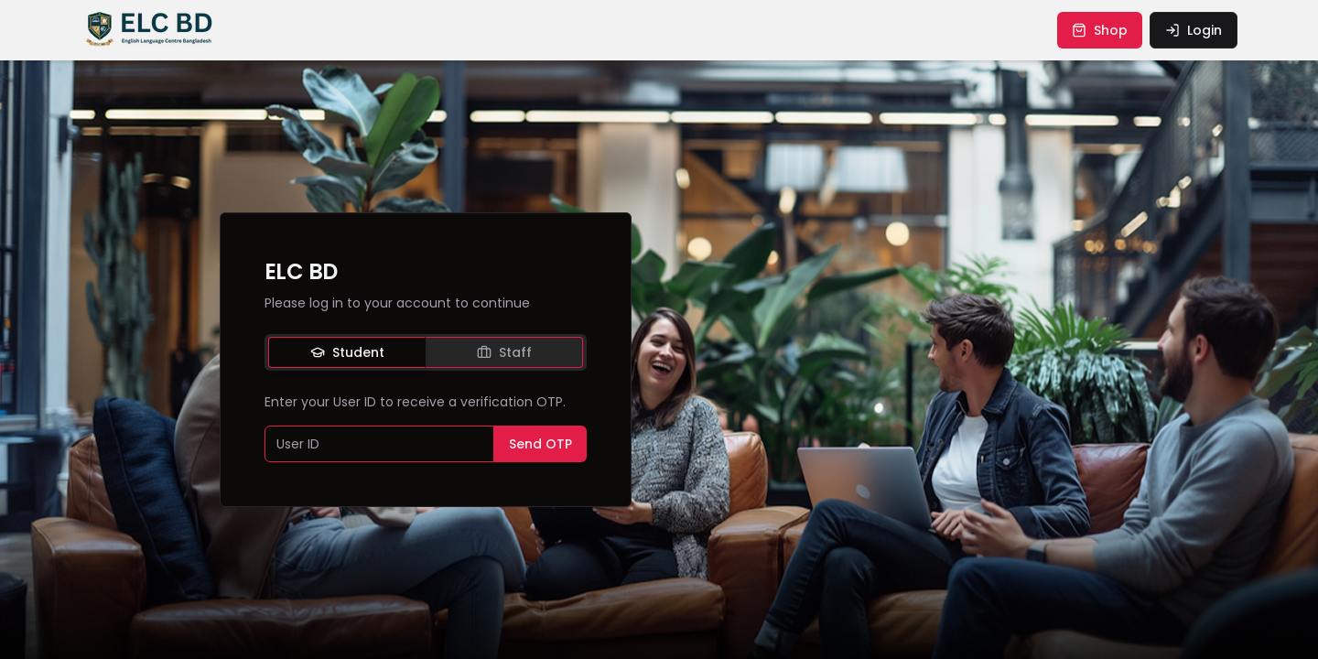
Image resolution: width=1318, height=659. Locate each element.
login (1193, 30)
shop (1100, 30)
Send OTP (540, 444)
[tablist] (426, 352)
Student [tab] (347, 352)
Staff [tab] (504, 352)
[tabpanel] (426, 427)
